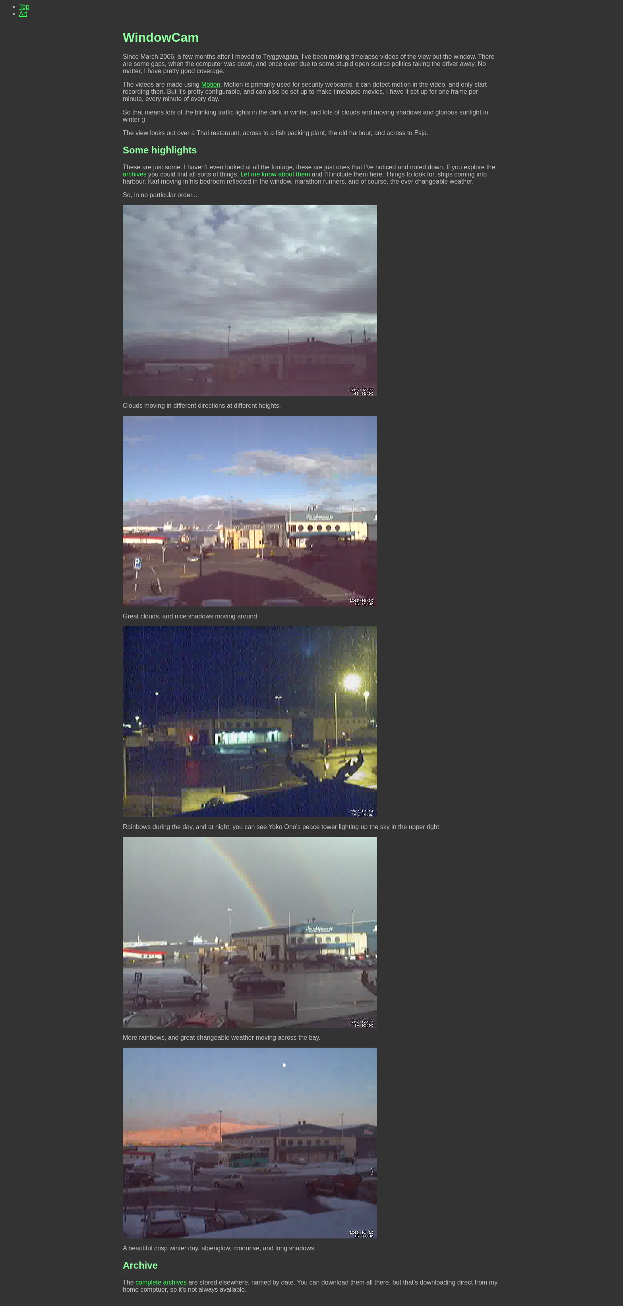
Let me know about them (275, 174)
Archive (140, 1265)
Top (24, 6)
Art (23, 13)
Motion (210, 84)
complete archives (161, 1282)
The (129, 1282)
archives (135, 174)
